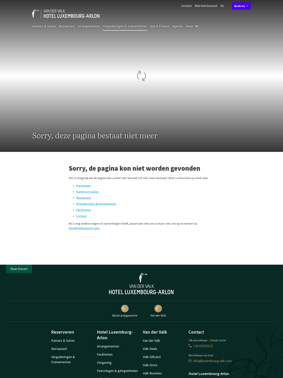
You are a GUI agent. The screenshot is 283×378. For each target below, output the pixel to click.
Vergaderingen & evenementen (96, 204)
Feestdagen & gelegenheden (117, 371)
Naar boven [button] (19, 269)
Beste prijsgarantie (124, 311)
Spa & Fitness (159, 26)
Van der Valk (158, 311)
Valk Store (150, 365)
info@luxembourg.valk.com (210, 361)
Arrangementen (89, 26)
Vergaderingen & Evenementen (125, 26)
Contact (186, 6)
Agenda (177, 26)
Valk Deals (150, 348)
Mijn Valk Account (206, 6)
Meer (192, 26)
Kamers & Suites (44, 26)
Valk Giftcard (152, 357)
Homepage (83, 185)
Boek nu (241, 6)
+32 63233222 (201, 346)
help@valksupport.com (84, 228)
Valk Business (152, 373)
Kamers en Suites (87, 191)
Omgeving (104, 362)
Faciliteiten (83, 210)
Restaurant (67, 26)
